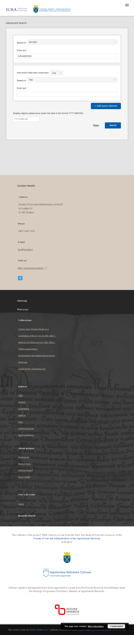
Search (112, 125)
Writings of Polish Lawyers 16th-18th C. (36, 342)
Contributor (23, 408)
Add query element (105, 105)
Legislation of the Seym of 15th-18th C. (37, 335)
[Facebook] (20, 278)
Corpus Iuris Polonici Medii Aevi (33, 329)
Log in (21, 504)
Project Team (24, 463)
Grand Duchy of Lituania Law (32, 368)
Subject (21, 415)
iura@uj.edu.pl (25, 249)
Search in (21, 43)
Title (20, 395)
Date (20, 422)
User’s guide (24, 477)
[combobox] (72, 42)
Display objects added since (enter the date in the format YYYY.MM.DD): (48, 113)
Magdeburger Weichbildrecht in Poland (36, 355)
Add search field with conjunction (33, 73)
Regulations (23, 457)
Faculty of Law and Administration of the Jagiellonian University (67, 538)
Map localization (26, 435)
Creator (21, 402)
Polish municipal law (28, 349)
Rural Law (22, 362)
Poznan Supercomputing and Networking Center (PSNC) (98, 629)
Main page (23, 309)
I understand (116, 626)
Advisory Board (25, 470)
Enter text (21, 50)
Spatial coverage (26, 428)
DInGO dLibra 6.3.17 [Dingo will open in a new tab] (39, 629)
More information (96, 626)
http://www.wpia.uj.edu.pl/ (32, 268)
